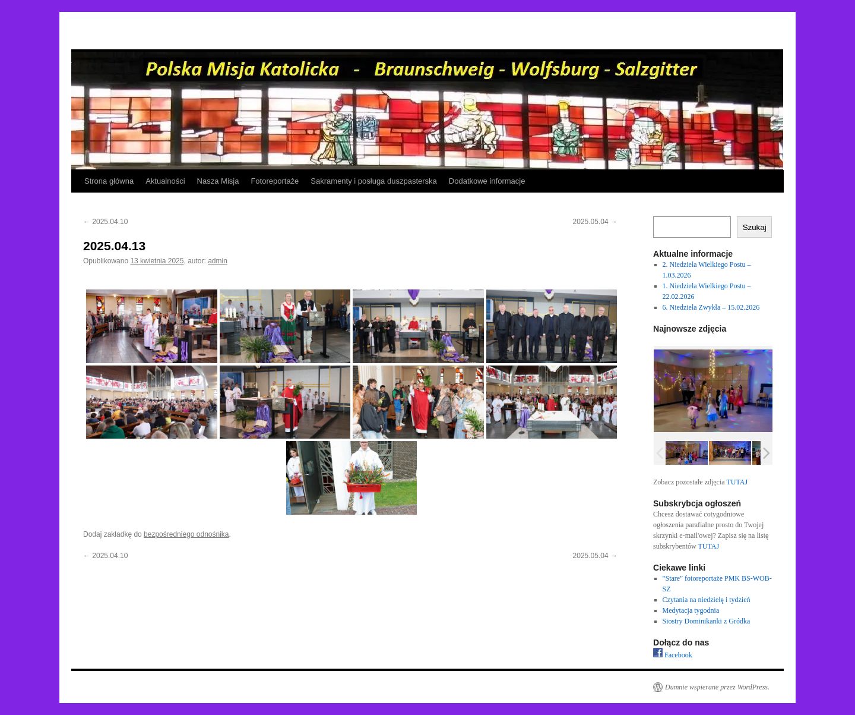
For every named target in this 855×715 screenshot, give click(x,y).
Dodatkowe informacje (487, 181)
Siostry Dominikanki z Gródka (706, 621)
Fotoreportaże (275, 181)
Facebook (672, 655)
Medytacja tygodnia (691, 610)
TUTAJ (737, 482)
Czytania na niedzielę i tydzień (706, 600)
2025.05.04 (595, 222)
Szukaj (755, 227)
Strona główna (109, 181)
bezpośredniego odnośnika (186, 534)
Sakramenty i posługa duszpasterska (373, 181)
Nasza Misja (218, 181)
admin (217, 261)
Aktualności (165, 181)
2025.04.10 (105, 222)
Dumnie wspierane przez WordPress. (717, 687)
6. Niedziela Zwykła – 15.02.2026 (711, 307)
